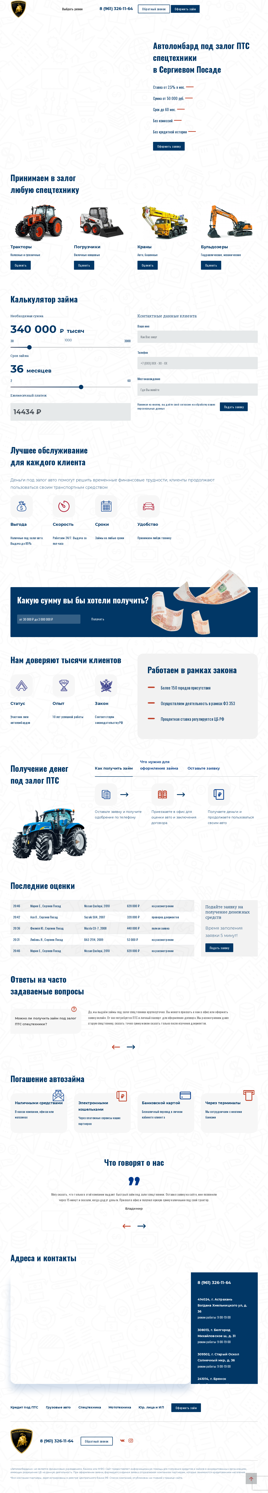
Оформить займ (185, 8)
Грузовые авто (58, 1407)
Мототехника (119, 1407)
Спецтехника (89, 1407)
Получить (97, 619)
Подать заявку (234, 406)
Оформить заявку (169, 146)
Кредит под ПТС (24, 1407)
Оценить (21, 265)
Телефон (142, 352)
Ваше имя (143, 326)
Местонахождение (148, 378)
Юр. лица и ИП (151, 1407)
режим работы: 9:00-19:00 (222, 1308)
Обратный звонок (154, 8)
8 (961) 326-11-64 (116, 8)
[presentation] (116, 1047)
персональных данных (151, 408)
